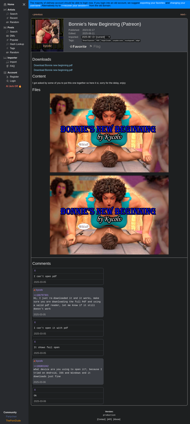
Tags (10, 48)
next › (183, 14)
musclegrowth (129, 40)
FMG (97, 40)
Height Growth (106, 40)
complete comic (118, 40)
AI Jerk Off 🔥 (14, 86)
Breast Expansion (88, 40)
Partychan (11, 416)
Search (12, 13)
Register (12, 76)
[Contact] (101, 419)
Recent (12, 18)
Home (9, 4)
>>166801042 (41, 366)
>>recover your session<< (75, 5)
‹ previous (37, 14)
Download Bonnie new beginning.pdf (53, 65)
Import (11, 61)
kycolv (47, 45)
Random (12, 22)
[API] (109, 419)
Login (11, 80)
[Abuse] (116, 419)
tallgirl (138, 40)
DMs (10, 35)
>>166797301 (41, 295)
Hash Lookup (15, 44)
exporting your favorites (152, 3)
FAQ (10, 66)
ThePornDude (13, 420)
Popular (12, 40)
